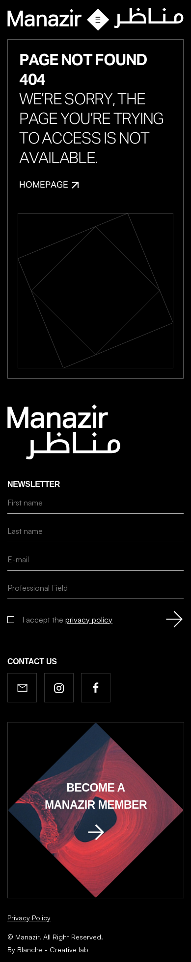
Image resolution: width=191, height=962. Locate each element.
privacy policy (88, 620)
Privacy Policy (29, 918)
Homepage (49, 185)
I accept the (67, 620)
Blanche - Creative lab (52, 949)
